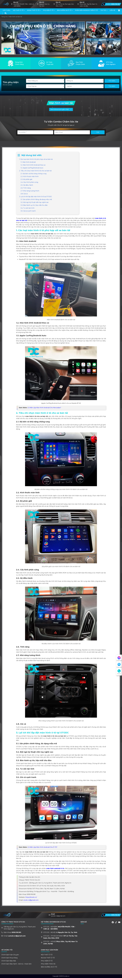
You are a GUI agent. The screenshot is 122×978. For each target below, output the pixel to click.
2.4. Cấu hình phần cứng (29, 182)
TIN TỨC (103, 10)
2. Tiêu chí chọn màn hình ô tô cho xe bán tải (35, 171)
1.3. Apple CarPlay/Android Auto (32, 168)
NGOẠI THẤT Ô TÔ (33, 10)
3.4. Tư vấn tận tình (27, 208)
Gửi (97, 132)
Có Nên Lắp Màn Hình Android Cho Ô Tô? (42, 847)
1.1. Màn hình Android (28, 162)
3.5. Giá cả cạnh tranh (28, 211)
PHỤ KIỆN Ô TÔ (48, 10)
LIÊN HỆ (112, 10)
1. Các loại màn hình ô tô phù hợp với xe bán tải (36, 159)
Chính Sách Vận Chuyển (10, 955)
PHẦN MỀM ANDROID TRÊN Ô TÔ (86, 10)
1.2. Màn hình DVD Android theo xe (33, 165)
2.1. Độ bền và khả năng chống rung (33, 173)
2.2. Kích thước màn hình (30, 176)
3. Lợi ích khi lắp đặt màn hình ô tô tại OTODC (35, 196)
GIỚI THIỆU (6, 10)
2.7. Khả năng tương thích (30, 191)
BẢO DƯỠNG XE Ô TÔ (64, 10)
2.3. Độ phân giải (26, 179)
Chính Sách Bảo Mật (8, 961)
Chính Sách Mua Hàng (9, 958)
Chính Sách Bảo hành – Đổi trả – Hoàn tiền (16, 964)
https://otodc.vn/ (31, 897)
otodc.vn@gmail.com (30, 900)
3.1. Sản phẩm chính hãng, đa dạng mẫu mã (36, 199)
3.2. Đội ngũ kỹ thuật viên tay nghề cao (35, 202)
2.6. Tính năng (26, 188)
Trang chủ (4, 16)
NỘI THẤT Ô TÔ (18, 10)
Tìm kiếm (112, 81)
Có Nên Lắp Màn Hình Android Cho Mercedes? (44, 407)
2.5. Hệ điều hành (27, 185)
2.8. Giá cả (24, 194)
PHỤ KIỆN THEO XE (48, 964)
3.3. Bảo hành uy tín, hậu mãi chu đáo (34, 205)
